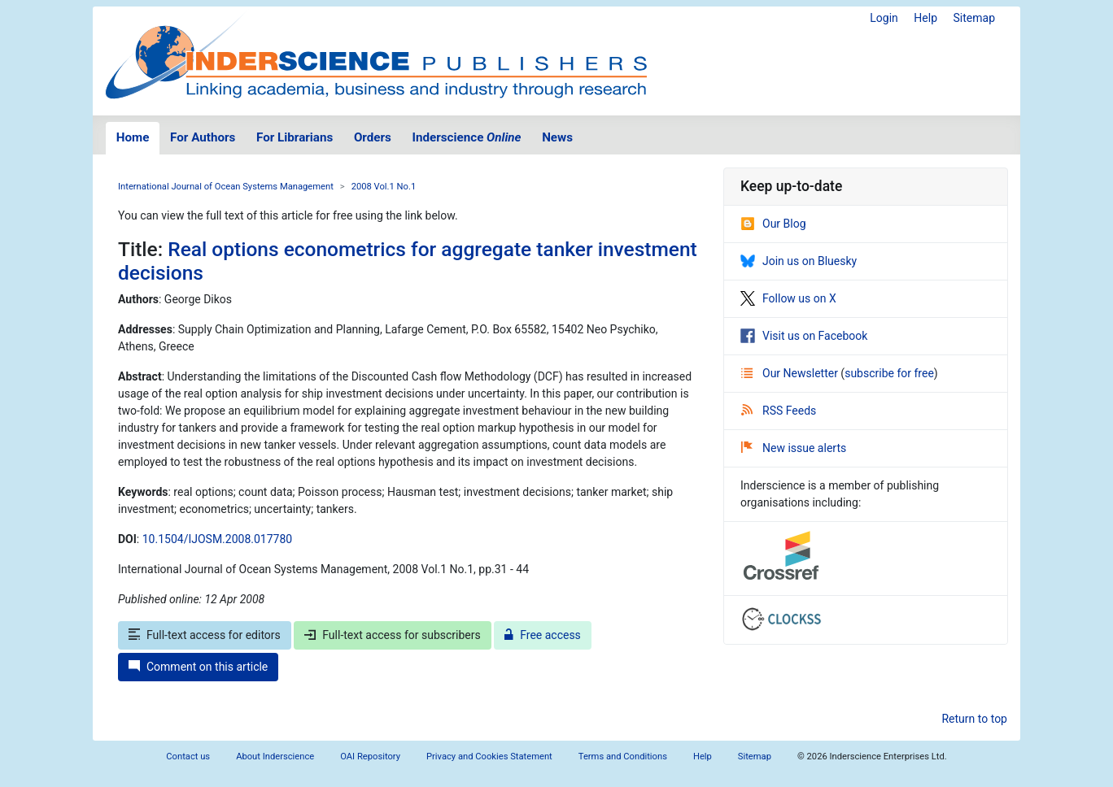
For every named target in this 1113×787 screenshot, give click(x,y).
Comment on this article (198, 666)
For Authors (202, 137)
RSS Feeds (778, 410)
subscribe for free (889, 373)
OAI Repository (370, 756)
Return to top (974, 718)
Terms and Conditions (622, 756)
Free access (542, 634)
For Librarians (294, 137)
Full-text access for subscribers (392, 634)
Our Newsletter (790, 373)
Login (884, 17)
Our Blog (773, 223)
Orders (372, 137)
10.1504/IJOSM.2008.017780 (217, 539)
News (557, 137)
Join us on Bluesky (798, 260)
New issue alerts (793, 447)
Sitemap (974, 17)
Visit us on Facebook (803, 335)
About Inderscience (275, 756)
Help (925, 17)
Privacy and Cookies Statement (489, 756)
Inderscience (467, 137)
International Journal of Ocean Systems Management (226, 186)
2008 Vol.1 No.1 (384, 186)
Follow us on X (788, 298)
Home (133, 137)
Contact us (188, 756)
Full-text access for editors (205, 634)
